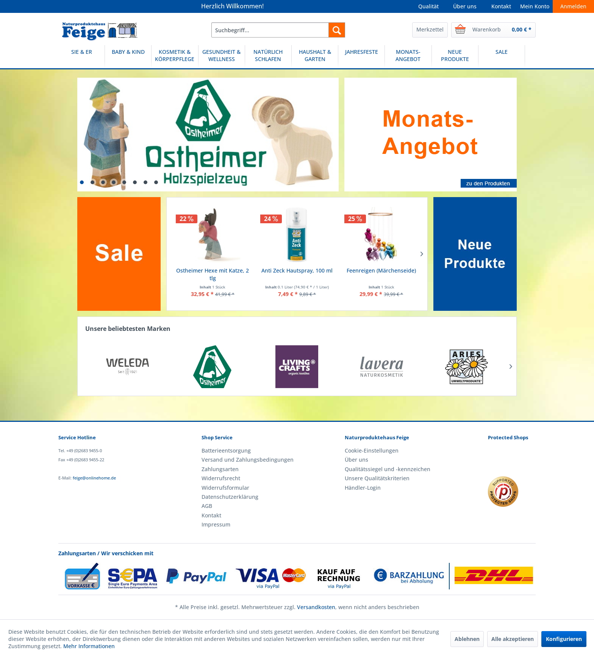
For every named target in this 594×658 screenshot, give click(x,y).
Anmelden (573, 6)
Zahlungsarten (220, 469)
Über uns (465, 6)
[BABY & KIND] (128, 56)
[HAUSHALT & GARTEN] (315, 56)
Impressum (216, 524)
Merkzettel (430, 29)
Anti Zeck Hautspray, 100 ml (297, 270)
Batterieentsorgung (226, 450)
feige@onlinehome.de (94, 478)
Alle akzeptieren (512, 638)
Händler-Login (363, 487)
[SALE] (501, 56)
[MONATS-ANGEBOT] (408, 56)
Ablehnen (467, 638)
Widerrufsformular (225, 487)
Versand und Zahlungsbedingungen (248, 459)
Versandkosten (316, 607)
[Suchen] (336, 30)
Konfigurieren (564, 638)
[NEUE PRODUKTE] (455, 56)
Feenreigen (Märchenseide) (381, 270)
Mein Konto (534, 6)
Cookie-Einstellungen (372, 450)
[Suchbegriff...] (278, 30)
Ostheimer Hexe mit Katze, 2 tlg (212, 274)
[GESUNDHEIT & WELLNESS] (222, 56)
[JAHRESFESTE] (361, 56)
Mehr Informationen (89, 646)
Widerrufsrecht (221, 478)
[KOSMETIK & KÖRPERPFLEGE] (175, 56)
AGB (207, 505)
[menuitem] (278, 30)
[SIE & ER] (81, 56)
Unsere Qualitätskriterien (377, 478)
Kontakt (501, 6)
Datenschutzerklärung (230, 496)
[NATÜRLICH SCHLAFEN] (268, 56)
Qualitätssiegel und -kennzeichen (387, 469)
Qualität (428, 6)
